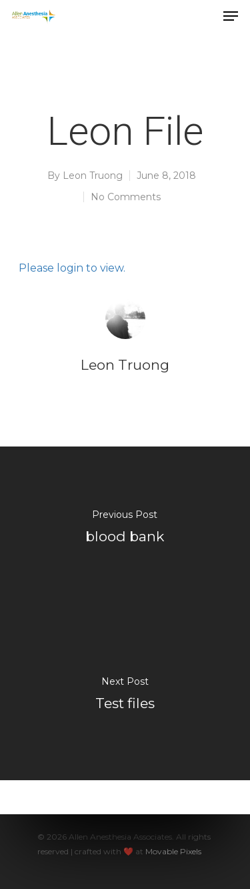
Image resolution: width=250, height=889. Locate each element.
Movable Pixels (173, 851)
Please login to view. (72, 268)
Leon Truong (93, 176)
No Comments (126, 197)
